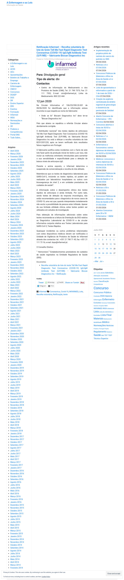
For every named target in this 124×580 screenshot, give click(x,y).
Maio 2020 (14, 353)
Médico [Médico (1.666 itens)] (105, 322)
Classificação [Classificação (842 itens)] (103, 281)
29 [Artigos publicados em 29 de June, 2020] (96, 258)
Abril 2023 (14, 254)
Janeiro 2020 (15, 365)
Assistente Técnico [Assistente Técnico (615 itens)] (109, 278)
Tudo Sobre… (15, 137)
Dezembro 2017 (17, 436)
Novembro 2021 (17, 302)
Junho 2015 (15, 522)
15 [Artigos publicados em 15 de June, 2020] (96, 249)
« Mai (96, 261)
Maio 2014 (14, 559)
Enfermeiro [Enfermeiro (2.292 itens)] (108, 299)
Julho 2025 (15, 176)
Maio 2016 (14, 491)
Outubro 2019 (16, 373)
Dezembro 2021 (17, 299)
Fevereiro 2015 (16, 533)
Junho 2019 (15, 385)
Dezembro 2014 (17, 539)
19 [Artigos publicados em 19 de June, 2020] (111, 249)
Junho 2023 (15, 248)
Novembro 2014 (17, 542)
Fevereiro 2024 (16, 225)
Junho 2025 (15, 179)
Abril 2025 (14, 185)
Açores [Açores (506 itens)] (96, 281)
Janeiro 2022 (15, 296)
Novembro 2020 (17, 336)
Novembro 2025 (17, 165)
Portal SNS (15, 135)
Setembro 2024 (16, 205)
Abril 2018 (14, 425)
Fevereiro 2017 (16, 465)
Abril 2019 (14, 391)
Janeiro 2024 (15, 228)
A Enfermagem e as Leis (19, 2)
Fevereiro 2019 (16, 396)
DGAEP (13, 95)
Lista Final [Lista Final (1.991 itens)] (106, 315)
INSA (12, 117)
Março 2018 (15, 428)
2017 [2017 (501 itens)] (95, 273)
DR (11, 100)
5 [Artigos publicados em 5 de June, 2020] (110, 240)
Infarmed (14, 115)
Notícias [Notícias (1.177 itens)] (110, 325)
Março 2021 (15, 325)
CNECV (13, 89)
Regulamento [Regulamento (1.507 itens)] (100, 331)
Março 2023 (15, 256)
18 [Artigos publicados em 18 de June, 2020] (107, 249)
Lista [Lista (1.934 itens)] (96, 311)
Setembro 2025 (16, 171)
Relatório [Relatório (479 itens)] (109, 332)
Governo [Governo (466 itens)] (96, 306)
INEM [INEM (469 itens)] (106, 306)
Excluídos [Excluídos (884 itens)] (97, 303)
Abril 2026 (14, 151)
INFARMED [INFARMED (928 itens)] (98, 308)
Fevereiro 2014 (16, 568)
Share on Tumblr (72, 282)
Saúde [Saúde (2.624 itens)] (97, 335)
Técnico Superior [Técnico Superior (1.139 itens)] (101, 338)
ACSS (12, 69)
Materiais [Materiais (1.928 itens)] (98, 318)
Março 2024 (15, 222)
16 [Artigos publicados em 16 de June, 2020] (99, 249)
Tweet (41, 282)
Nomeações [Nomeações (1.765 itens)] (100, 325)
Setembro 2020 (16, 342)
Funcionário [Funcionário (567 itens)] (111, 303)
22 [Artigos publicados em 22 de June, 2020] (96, 253)
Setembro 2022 (16, 274)
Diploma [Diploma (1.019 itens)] (108, 296)
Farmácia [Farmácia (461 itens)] (104, 303)
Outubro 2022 (16, 271)
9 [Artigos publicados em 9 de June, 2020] (98, 244)
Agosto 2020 (15, 345)
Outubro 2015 (16, 511)
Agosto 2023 (15, 242)
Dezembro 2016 (17, 471)
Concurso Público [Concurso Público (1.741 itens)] (102, 292)
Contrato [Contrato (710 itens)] (97, 296)
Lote (81, 291)
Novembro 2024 (17, 199)
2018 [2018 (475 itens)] (98, 273)
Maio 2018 (14, 422)
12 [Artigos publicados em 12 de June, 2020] (111, 244)
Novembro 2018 (17, 405)
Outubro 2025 (16, 168)
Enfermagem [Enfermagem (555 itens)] (98, 300)
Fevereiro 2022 (16, 293)
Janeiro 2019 (15, 399)
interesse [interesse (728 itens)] (110, 308)
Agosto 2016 (15, 482)
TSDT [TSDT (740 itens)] (110, 335)
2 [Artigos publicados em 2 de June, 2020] (98, 240)
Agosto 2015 (15, 516)
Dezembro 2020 (17, 333)
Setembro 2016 (16, 479)
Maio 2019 (14, 388)
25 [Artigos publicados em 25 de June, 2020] (107, 253)
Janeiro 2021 (15, 331)
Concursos (15, 92)
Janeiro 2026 (15, 159)
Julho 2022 (15, 279)
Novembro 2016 (17, 473)
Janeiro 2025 (15, 194)
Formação (14, 112)
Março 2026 (15, 154)
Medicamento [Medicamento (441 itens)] (108, 319)
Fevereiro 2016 (16, 499)
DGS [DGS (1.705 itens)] (102, 296)
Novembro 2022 (17, 268)
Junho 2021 (15, 316)
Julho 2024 (15, 211)
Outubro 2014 (16, 545)
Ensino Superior (17, 103)
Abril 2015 (14, 528)
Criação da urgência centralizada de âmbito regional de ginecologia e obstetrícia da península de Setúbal (106, 105)
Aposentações (16, 75)
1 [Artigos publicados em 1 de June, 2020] (95, 240)
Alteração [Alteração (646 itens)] (97, 276)
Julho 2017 (15, 451)
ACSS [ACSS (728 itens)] (103, 273)
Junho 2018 (15, 419)
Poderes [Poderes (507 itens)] (96, 329)
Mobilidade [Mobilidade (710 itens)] (98, 322)
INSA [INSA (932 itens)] (105, 308)
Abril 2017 (14, 459)
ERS (12, 106)
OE (11, 126)
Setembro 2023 (16, 239)
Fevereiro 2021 (16, 328)
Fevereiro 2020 (16, 362)
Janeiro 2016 (15, 502)
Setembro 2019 (16, 376)
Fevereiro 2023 (16, 259)
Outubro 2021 (16, 305)
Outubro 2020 (16, 339)
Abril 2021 (14, 322)
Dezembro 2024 (17, 196)
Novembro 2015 (17, 508)
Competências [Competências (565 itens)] (98, 284)
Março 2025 (15, 188)
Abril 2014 (14, 562)
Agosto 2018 (15, 413)
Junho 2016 (15, 488)
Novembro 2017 (17, 439)
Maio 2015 (14, 525)
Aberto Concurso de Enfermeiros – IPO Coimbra (104, 119)
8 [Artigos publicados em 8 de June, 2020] (95, 244)
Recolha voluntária (44, 294)
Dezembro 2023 (17, 231)
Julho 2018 (15, 416)
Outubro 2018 (16, 408)
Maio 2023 (14, 251)
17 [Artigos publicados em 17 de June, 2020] (103, 249)
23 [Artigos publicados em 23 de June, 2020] (99, 253)
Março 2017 (15, 462)
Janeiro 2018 (15, 433)
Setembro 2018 (16, 411)
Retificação (58, 294)
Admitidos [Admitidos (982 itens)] (109, 273)
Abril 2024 (14, 219)
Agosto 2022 (15, 276)
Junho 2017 (15, 453)
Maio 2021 (14, 319)
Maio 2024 (14, 216)
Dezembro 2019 (17, 368)
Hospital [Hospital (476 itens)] (101, 306)
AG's (12, 72)
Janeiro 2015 (15, 536)
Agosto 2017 (15, 448)
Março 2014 (15, 565)
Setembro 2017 (16, 445)
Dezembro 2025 (17, 162)
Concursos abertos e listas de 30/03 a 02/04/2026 (105, 128)
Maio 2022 (14, 285)
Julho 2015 (15, 519)
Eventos (13, 109)
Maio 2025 (14, 182)
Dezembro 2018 (17, 402)
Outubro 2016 (16, 476)
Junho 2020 (15, 351)
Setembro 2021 (16, 308)
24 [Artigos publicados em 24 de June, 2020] (103, 253)
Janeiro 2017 (15, 468)
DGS (12, 98)
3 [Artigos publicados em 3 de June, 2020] (102, 240)
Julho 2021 (15, 313)
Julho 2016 (15, 485)
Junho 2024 (15, 214)
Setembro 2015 (16, 513)
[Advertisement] (62, 25)
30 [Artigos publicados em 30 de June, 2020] (99, 258)
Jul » (102, 261)
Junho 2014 (15, 556)
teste (65, 294)
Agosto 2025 (15, 174)
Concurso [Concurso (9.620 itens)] (101, 288)
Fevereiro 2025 (16, 191)
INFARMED (73, 291)
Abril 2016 (14, 493)
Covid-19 (64, 291)
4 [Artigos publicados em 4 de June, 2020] (106, 240)
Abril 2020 (14, 356)
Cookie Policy (46, 577)
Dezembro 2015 (17, 505)
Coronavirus (55, 291)
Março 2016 (15, 496)
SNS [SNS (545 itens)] (102, 335)
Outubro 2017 (16, 442)
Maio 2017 (14, 456)
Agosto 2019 (15, 379)
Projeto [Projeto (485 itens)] (106, 329)
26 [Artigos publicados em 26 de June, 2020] (111, 253)
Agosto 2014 (15, 551)
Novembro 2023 (17, 234)
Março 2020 (15, 359)
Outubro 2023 (16, 236)
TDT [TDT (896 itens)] (106, 335)
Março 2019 (15, 393)
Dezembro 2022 (17, 265)
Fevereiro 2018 (16, 431)
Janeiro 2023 (15, 262)
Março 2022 (15, 291)
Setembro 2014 (16, 548)
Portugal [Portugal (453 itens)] (101, 329)
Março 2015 (15, 531)
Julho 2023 (15, 245)
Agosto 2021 (15, 311)
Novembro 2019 (17, 371)
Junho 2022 (15, 282)
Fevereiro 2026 (16, 156)
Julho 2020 (15, 348)
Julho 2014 (15, 553)
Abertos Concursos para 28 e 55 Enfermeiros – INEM (104, 213)
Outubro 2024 (16, 202)
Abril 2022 (14, 288)
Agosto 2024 (15, 208)
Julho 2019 (15, 382)
